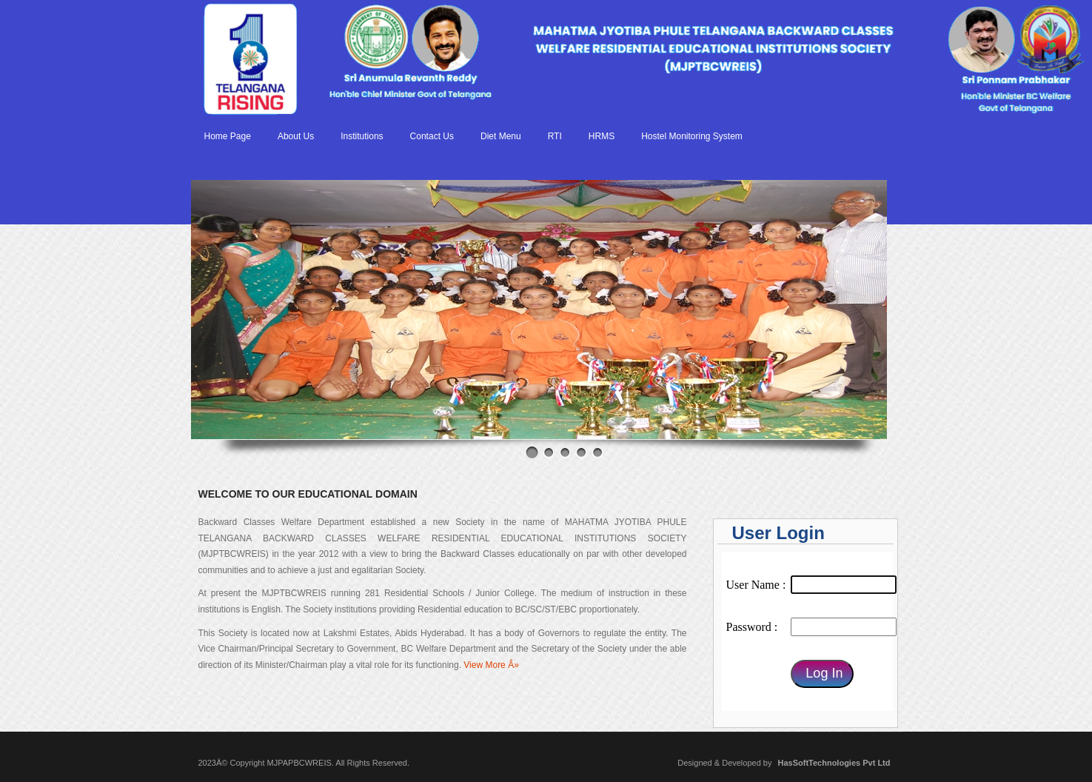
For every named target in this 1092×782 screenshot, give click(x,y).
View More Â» (490, 665)
